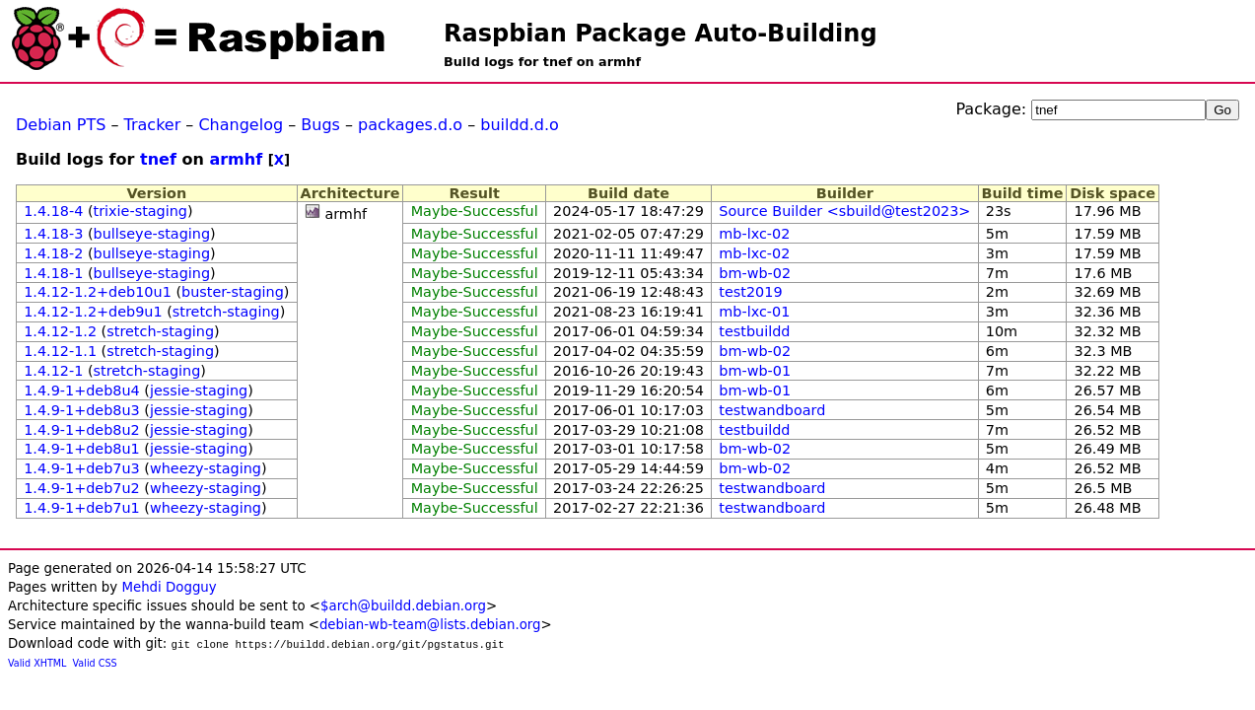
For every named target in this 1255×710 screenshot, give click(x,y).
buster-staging (232, 292)
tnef (158, 159)
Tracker (152, 124)
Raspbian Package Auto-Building (660, 33)
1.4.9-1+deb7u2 (82, 488)
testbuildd (754, 331)
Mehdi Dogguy (168, 587)
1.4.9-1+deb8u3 (82, 410)
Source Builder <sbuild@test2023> (844, 211)
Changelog (240, 124)
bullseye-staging (152, 234)
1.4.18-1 (53, 273)
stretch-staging (226, 312)
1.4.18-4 (53, 211)
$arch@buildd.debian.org (403, 606)
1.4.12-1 (53, 371)
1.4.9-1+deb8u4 (82, 390)
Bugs (320, 124)
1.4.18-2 (53, 253)
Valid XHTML (37, 663)
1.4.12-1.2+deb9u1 (93, 312)
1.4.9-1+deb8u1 (82, 449)
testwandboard (772, 410)
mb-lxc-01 (754, 312)
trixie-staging (140, 211)
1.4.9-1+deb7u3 (82, 468)
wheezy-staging (205, 468)
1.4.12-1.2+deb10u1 (98, 292)
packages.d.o (410, 124)
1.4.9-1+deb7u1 (82, 508)
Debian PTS (60, 124)
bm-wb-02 (755, 273)
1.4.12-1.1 (60, 351)
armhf (235, 159)
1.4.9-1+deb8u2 (82, 430)
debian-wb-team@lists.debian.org (430, 624)
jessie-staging (198, 390)
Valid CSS (95, 663)
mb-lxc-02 (754, 234)
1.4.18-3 (53, 234)
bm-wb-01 (755, 371)
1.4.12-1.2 (60, 331)
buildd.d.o (519, 124)
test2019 (750, 292)
